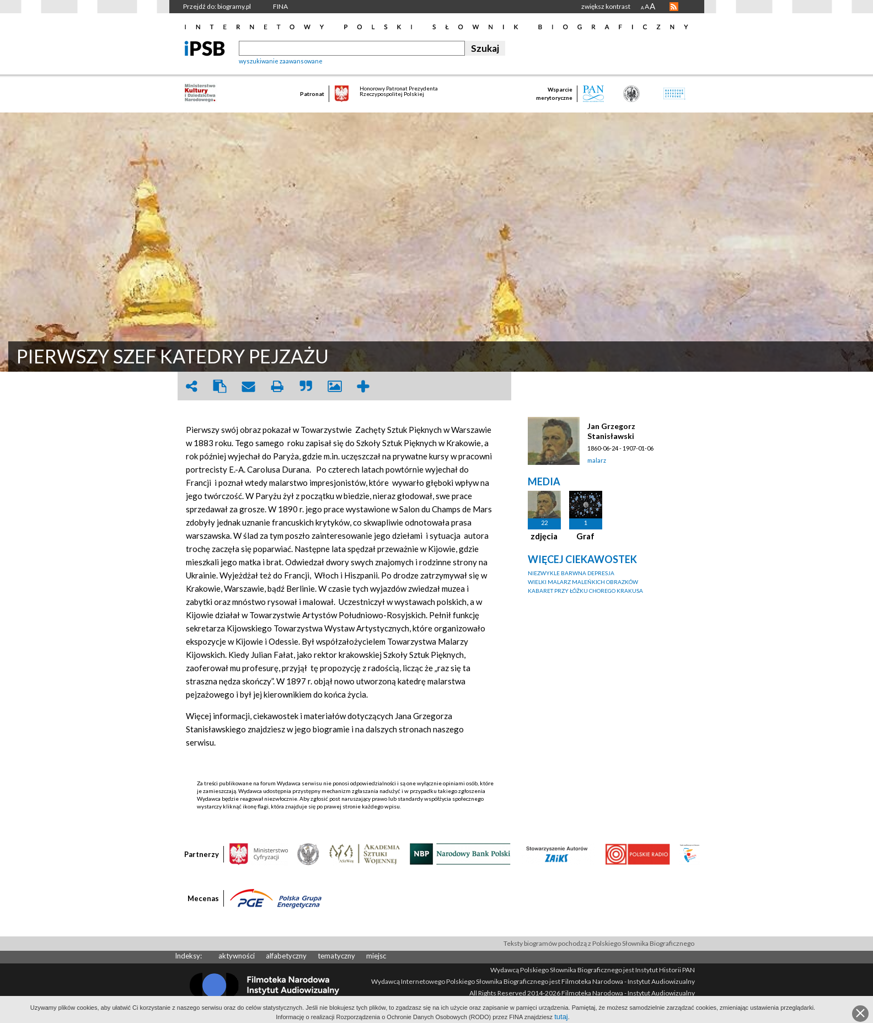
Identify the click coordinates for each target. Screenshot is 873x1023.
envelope (249, 386)
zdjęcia (544, 536)
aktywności (236, 955)
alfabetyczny (286, 955)
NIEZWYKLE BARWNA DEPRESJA (571, 573)
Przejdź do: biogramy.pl (217, 6)
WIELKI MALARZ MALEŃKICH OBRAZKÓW (583, 582)
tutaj (561, 1017)
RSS (674, 6)
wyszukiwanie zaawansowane (281, 61)
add (363, 386)
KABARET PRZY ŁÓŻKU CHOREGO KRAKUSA (585, 590)
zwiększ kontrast (605, 6)
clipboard (220, 386)
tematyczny (336, 955)
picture (335, 386)
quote (306, 386)
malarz (596, 460)
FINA (280, 6)
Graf (585, 536)
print (277, 386)
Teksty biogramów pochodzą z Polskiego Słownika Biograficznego (599, 943)
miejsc (376, 955)
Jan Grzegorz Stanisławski (611, 431)
